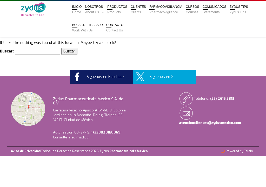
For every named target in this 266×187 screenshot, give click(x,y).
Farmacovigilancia (165, 9)
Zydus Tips (239, 9)
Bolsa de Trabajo (87, 27)
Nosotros (94, 9)
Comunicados (214, 9)
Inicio (77, 9)
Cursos (192, 9)
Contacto (114, 27)
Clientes (138, 9)
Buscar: (7, 51)
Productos (117, 9)
